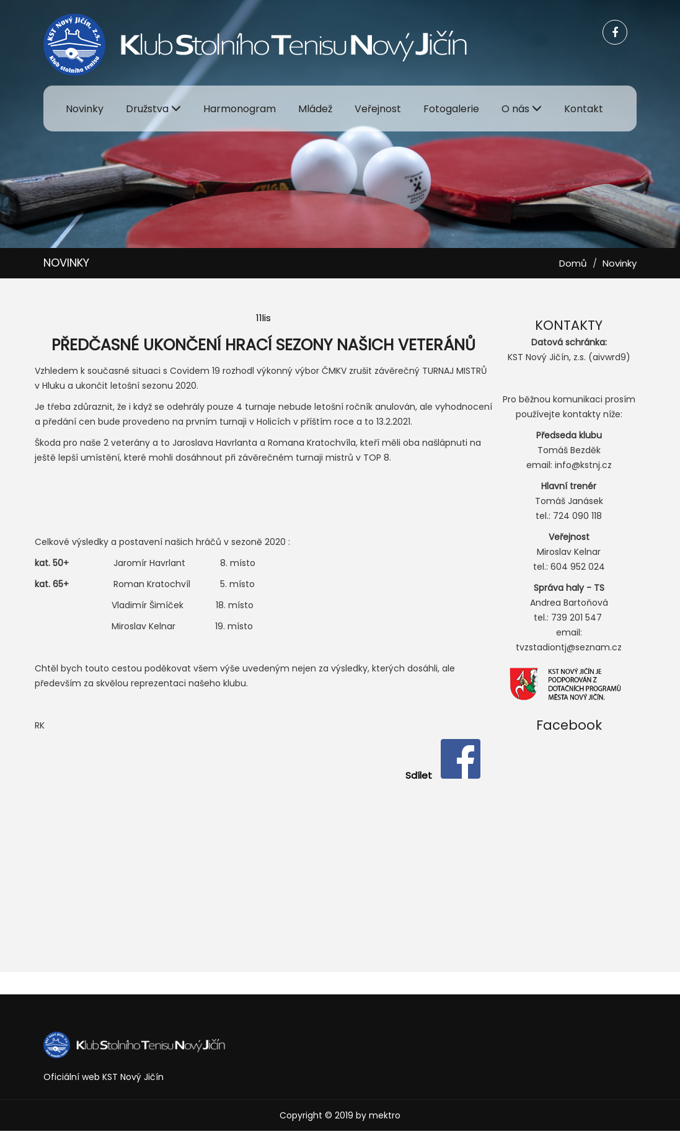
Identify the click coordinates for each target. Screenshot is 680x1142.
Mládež (315, 109)
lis (266, 317)
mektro (384, 1115)
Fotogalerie (451, 109)
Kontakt (583, 109)
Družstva (153, 109)
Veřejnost (378, 109)
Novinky (85, 109)
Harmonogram (239, 109)
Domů (573, 263)
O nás (521, 109)
